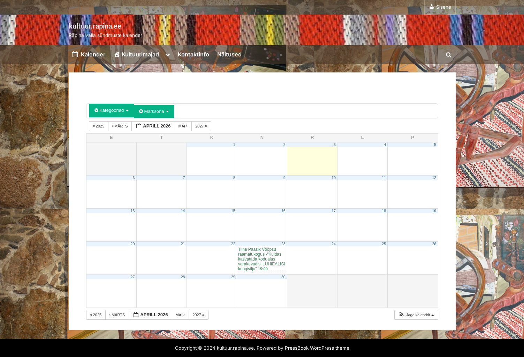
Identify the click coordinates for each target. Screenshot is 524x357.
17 (334, 211)
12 (434, 178)
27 (133, 277)
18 (384, 211)
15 (233, 211)
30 (283, 277)
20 (133, 244)
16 (283, 211)
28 (183, 277)
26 (434, 244)
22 (233, 244)
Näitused (229, 54)
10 (334, 178)
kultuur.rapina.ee (95, 26)
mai (184, 126)
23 (283, 244)
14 (183, 211)
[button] (416, 315)
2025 (99, 126)
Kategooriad (111, 110)
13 (133, 211)
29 (233, 277)
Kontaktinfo (193, 54)
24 (334, 244)
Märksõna (154, 111)
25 (384, 244)
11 (384, 178)
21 (183, 244)
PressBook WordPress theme (317, 348)
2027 (201, 126)
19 (434, 211)
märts (120, 126)
